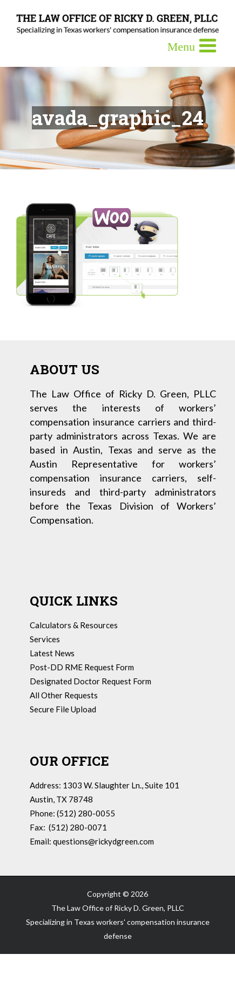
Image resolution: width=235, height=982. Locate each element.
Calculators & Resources (74, 625)
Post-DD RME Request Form (82, 667)
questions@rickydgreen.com (103, 841)
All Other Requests (64, 695)
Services (45, 639)
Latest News (52, 653)
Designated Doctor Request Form (90, 681)
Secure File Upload (63, 709)
